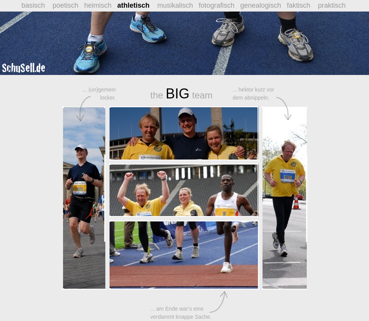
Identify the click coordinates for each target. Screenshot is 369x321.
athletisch (133, 5)
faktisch (299, 5)
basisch (34, 5)
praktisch (331, 5)
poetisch (67, 5)
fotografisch (219, 5)
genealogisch (263, 5)
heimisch (100, 5)
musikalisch (177, 5)
